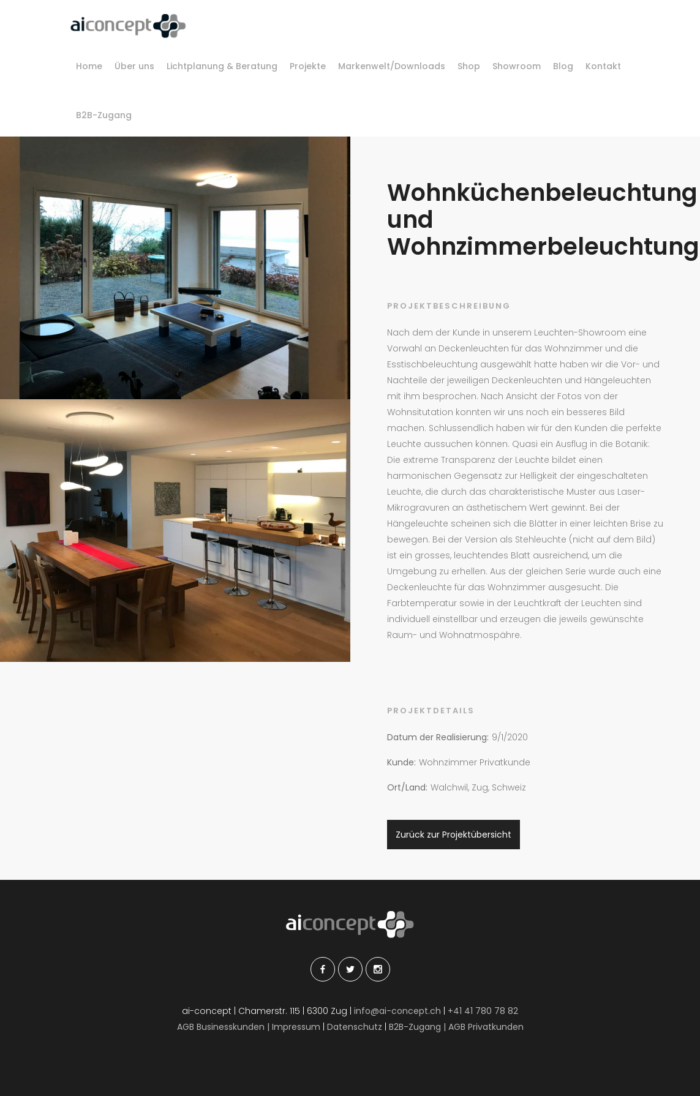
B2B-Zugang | (418, 1027)
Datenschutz (356, 1027)
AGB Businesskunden (221, 1027)
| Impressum (294, 1027)
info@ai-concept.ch (397, 1011)
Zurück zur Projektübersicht (453, 834)
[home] (128, 26)
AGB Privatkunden (486, 1027)
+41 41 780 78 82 (483, 1011)
